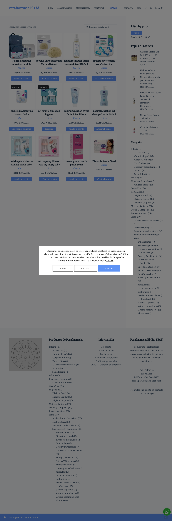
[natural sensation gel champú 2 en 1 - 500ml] (104, 96)
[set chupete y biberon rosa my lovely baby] (49, 147)
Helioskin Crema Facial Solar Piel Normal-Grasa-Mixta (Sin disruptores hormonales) (150, 77)
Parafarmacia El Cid (24, 8)
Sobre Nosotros (64, 8)
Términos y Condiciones (106, 357)
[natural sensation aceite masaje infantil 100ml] (76, 46)
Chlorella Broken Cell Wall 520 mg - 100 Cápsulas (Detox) (149, 55)
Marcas (115, 8)
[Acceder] (151, 8)
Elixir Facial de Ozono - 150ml (150, 129)
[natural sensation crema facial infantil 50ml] (76, 96)
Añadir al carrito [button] (21, 78)
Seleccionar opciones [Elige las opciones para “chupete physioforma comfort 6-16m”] (103, 78)
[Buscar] (147, 8)
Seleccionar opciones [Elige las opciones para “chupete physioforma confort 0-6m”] (21, 129)
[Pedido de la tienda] (100, 27)
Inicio (50, 8)
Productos (100, 8)
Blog (139, 8)
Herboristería (83, 8)
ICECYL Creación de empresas (106, 364)
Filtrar (136, 33)
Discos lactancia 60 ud (104, 161)
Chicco (21, 67)
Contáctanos (106, 354)
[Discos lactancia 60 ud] (104, 147)
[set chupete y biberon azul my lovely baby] (22, 147)
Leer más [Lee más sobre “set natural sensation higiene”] (49, 129)
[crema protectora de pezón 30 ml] (76, 147)
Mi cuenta (106, 346)
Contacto (128, 8)
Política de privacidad (106, 361)
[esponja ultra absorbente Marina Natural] (49, 46)
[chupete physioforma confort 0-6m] (22, 96)
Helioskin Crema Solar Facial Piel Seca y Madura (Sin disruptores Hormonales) (150, 99)
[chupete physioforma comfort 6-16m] (104, 46)
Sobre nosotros (106, 350)
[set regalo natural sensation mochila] (22, 46)
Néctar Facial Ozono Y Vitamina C (149, 117)
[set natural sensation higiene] (49, 96)
